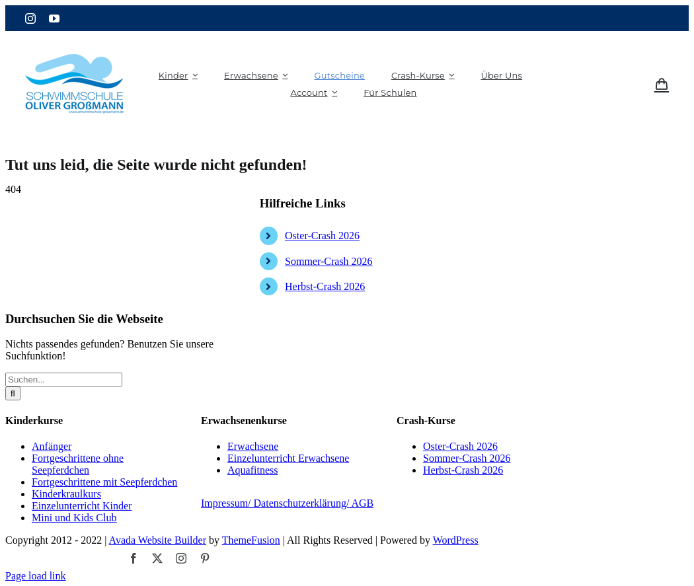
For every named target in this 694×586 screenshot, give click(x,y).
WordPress (456, 540)
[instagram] (30, 18)
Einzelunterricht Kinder (82, 505)
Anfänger (51, 446)
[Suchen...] (63, 379)
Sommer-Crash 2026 (329, 261)
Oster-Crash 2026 (322, 235)
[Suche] (12, 393)
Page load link (35, 575)
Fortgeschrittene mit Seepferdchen (104, 482)
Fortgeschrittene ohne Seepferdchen (78, 464)
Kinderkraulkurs (66, 493)
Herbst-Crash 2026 (325, 286)
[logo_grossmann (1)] (74, 39)
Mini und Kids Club (74, 517)
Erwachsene (252, 446)
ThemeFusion (251, 540)
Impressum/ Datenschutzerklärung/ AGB (287, 503)
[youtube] (54, 18)
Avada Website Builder (157, 540)
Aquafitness (252, 470)
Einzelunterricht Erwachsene (288, 458)
